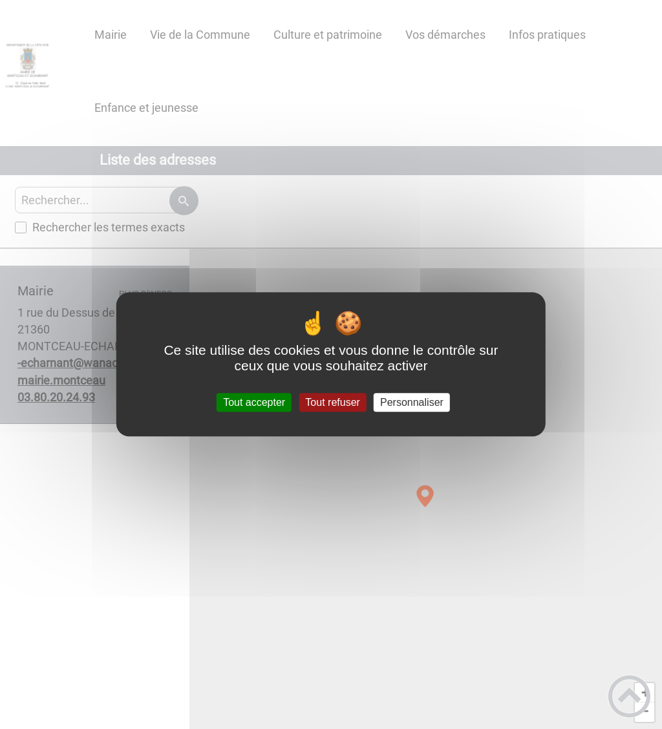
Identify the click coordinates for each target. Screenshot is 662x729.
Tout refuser (332, 402)
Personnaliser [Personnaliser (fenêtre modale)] (411, 402)
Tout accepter (254, 402)
